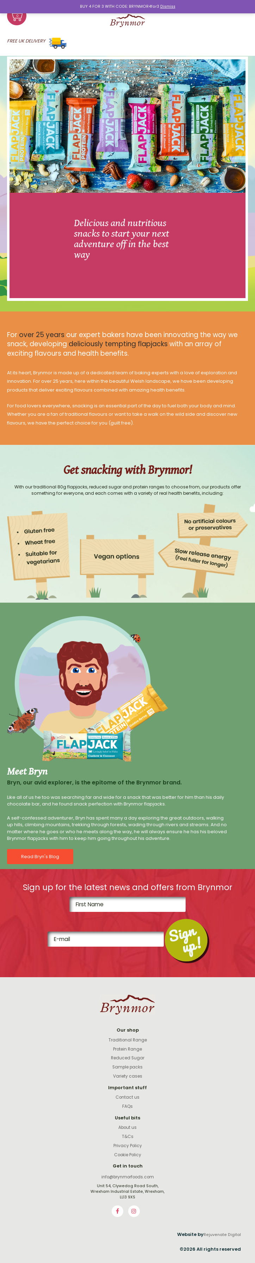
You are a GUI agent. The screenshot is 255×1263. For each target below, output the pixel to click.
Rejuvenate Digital (222, 1234)
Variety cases (127, 1076)
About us (127, 1127)
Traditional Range (127, 1040)
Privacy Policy (127, 1146)
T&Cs (127, 1136)
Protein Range (127, 1049)
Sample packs (127, 1067)
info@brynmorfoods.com (127, 1177)
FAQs (127, 1106)
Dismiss (167, 6)
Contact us (127, 1097)
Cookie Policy (127, 1155)
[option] (127, 178)
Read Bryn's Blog (40, 856)
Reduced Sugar (127, 1058)
